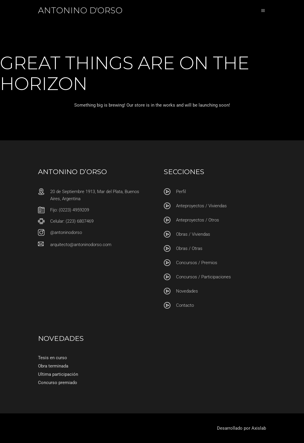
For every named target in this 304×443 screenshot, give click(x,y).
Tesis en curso (52, 357)
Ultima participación (58, 374)
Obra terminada (53, 366)
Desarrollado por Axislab (241, 428)
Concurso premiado (57, 382)
